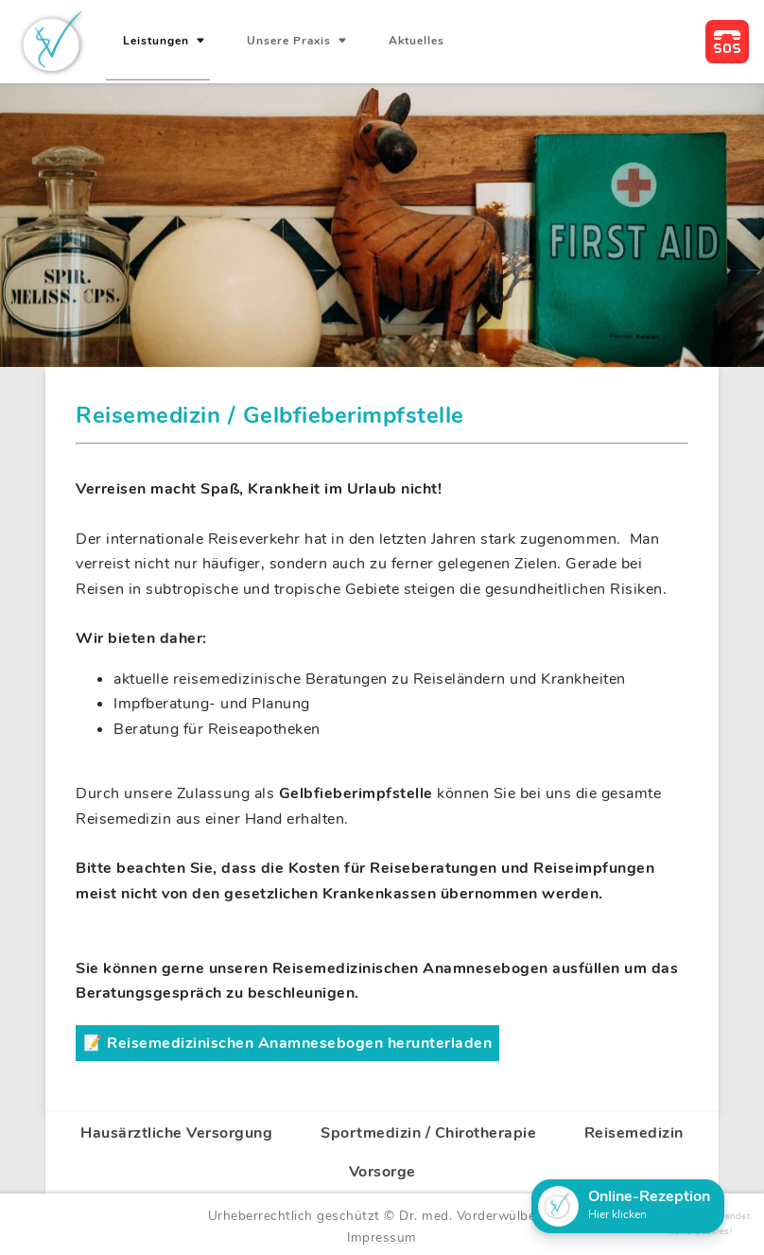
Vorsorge (382, 1171)
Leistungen (158, 40)
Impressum (382, 1237)
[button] (627, 1206)
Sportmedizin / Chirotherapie (428, 1133)
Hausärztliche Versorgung (176, 1133)
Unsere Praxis (291, 40)
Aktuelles (416, 40)
